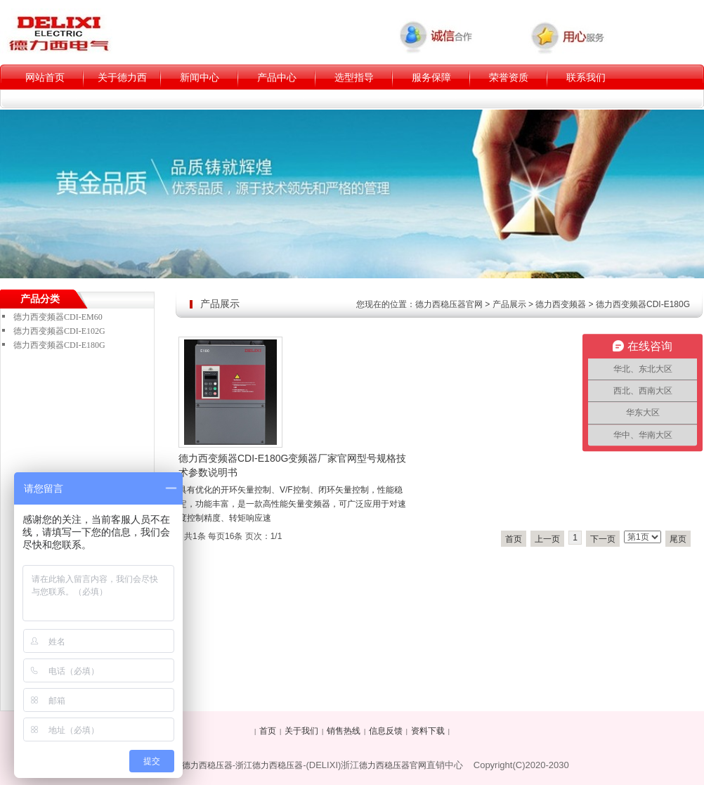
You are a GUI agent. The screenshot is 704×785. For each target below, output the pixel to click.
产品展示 (509, 304)
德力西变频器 (560, 304)
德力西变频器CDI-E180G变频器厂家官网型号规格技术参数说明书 (292, 465)
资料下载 (428, 731)
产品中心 (276, 77)
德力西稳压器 (207, 765)
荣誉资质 (508, 77)
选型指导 (354, 77)
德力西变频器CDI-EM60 (58, 317)
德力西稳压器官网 (449, 304)
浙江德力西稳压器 (269, 765)
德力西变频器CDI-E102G (59, 331)
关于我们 (301, 731)
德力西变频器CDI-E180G (643, 304)
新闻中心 (199, 77)
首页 (513, 539)
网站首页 (45, 77)
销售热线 (343, 731)
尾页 (678, 539)
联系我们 (586, 77)
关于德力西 (122, 77)
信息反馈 (386, 731)
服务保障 (431, 77)
